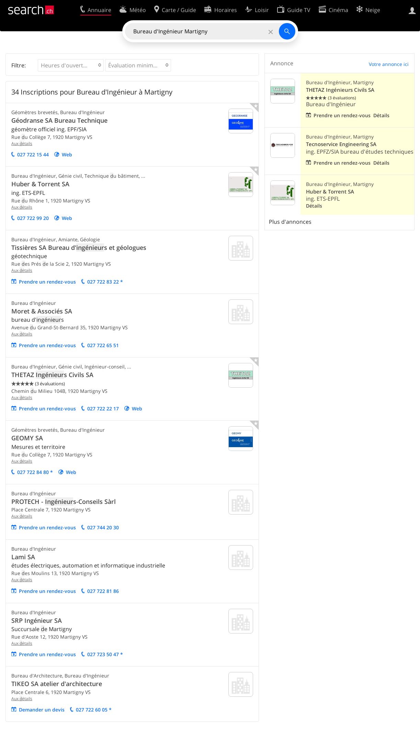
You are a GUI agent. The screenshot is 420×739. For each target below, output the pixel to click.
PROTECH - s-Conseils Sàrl (63, 501)
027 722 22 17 (103, 408)
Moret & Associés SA (41, 311)
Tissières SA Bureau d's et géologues (78, 247)
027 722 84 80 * (35, 472)
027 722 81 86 (103, 591)
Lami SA (23, 557)
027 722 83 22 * (105, 281)
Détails (381, 115)
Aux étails (21, 143)
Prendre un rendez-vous (47, 281)
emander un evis (42, 709)
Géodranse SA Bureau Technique (59, 120)
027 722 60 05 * (94, 709)
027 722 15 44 (33, 154)
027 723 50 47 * (105, 654)
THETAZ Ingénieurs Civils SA (340, 89)
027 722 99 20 (33, 218)
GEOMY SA (27, 438)
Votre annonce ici (389, 64)
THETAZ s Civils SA (52, 375)
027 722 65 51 (103, 345)
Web (67, 154)
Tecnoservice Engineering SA (341, 144)
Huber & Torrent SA (40, 184)
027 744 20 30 (103, 527)
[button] (71, 65)
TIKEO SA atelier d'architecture (56, 684)
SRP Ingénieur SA (36, 620)
